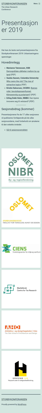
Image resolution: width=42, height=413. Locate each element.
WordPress (22, 404)
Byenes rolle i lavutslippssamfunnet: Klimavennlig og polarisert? (21, 91)
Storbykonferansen (14, 3)
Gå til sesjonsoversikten (16, 130)
